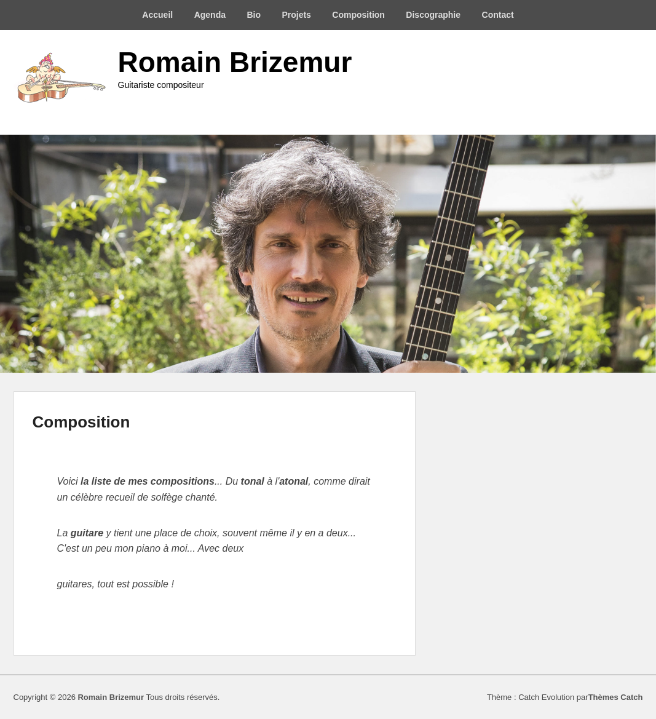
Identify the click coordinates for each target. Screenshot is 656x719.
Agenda (210, 15)
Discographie (433, 15)
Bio (254, 15)
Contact (498, 15)
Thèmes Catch (615, 697)
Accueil (157, 15)
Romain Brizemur (235, 62)
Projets (296, 15)
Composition (358, 15)
